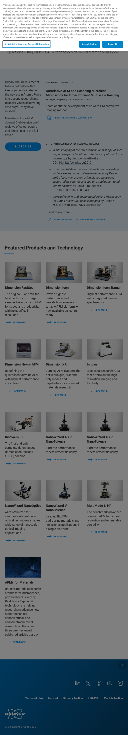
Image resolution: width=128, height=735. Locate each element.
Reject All (112, 44)
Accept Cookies (90, 44)
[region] (64, 25)
